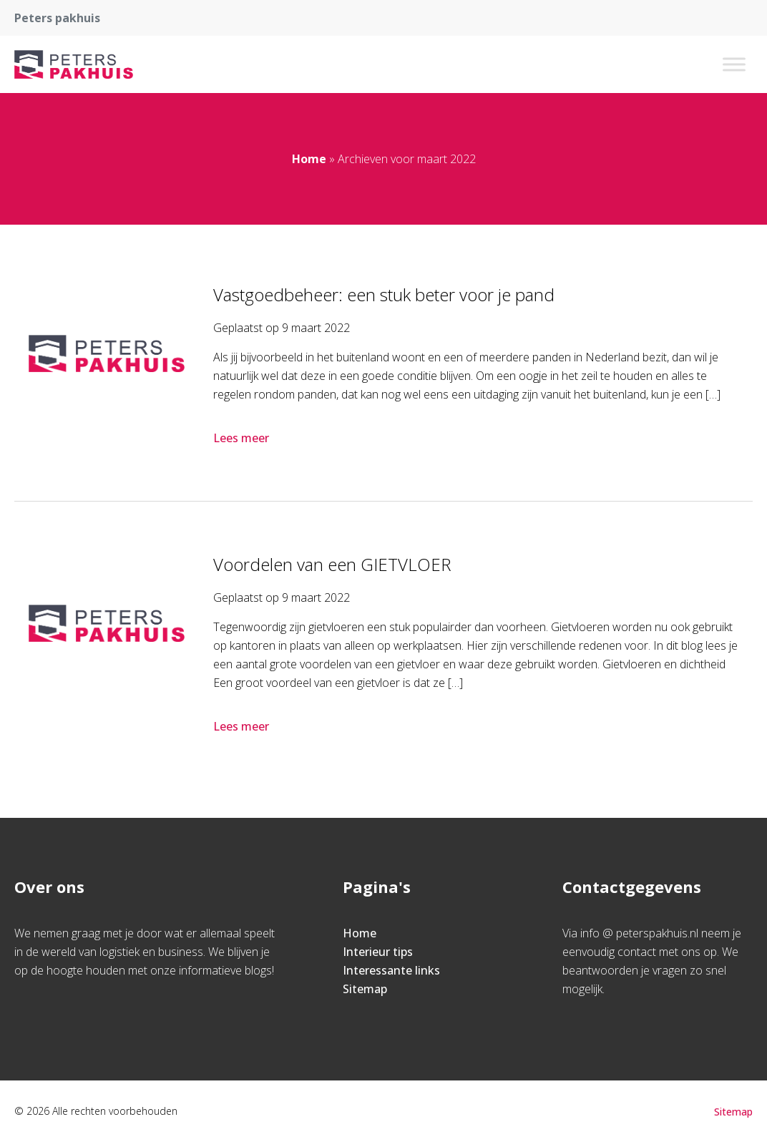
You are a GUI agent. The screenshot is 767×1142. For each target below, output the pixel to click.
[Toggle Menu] (734, 64)
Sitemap (365, 989)
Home (309, 159)
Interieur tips (378, 952)
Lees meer (242, 438)
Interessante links (391, 970)
